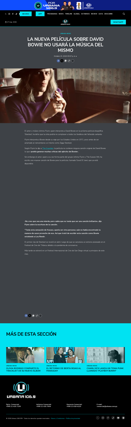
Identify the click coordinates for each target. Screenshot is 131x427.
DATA (101, 14)
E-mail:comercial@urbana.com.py (107, 405)
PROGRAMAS (52, 14)
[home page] (65, 22)
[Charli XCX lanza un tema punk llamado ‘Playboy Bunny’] (106, 381)
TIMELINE (68, 14)
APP (40, 14)
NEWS (61, 14)
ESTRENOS (85, 14)
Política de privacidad (73, 418)
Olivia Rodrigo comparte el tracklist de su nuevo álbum (23, 395)
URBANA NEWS (65, 34)
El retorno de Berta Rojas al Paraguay (63, 395)
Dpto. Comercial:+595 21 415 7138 (13, 405)
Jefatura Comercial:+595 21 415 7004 (43, 405)
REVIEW (94, 14)
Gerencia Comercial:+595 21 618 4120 (74, 405)
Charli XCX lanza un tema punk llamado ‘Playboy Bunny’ (105, 395)
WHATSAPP (118, 22)
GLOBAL (77, 14)
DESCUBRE (108, 14)
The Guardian (47, 148)
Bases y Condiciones (58, 418)
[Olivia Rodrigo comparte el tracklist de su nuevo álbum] (25, 381)
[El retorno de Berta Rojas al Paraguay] (65, 381)
